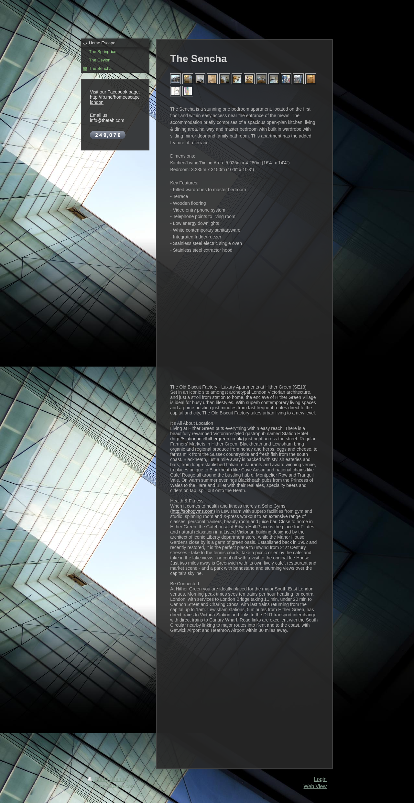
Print (97, 779)
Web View (315, 786)
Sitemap (118, 779)
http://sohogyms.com (192, 511)
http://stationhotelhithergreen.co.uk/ (207, 438)
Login (320, 779)
